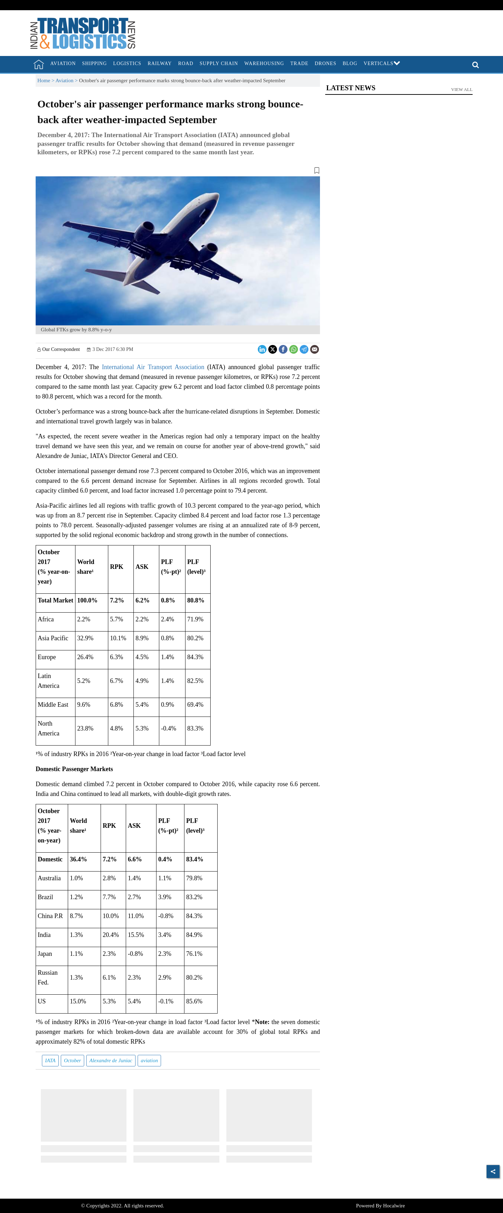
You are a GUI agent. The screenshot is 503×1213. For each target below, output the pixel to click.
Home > (46, 80)
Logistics (127, 63)
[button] (178, 171)
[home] (38, 64)
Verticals (382, 63)
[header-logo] (82, 32)
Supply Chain (219, 63)
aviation (149, 1060)
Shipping (94, 63)
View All (462, 89)
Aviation (63, 63)
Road (186, 63)
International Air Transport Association (153, 367)
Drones (325, 63)
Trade (299, 63)
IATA (50, 1060)
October (72, 1060)
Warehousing (264, 63)
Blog (350, 63)
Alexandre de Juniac (110, 1060)
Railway (160, 63)
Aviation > (67, 80)
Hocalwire (394, 1205)
